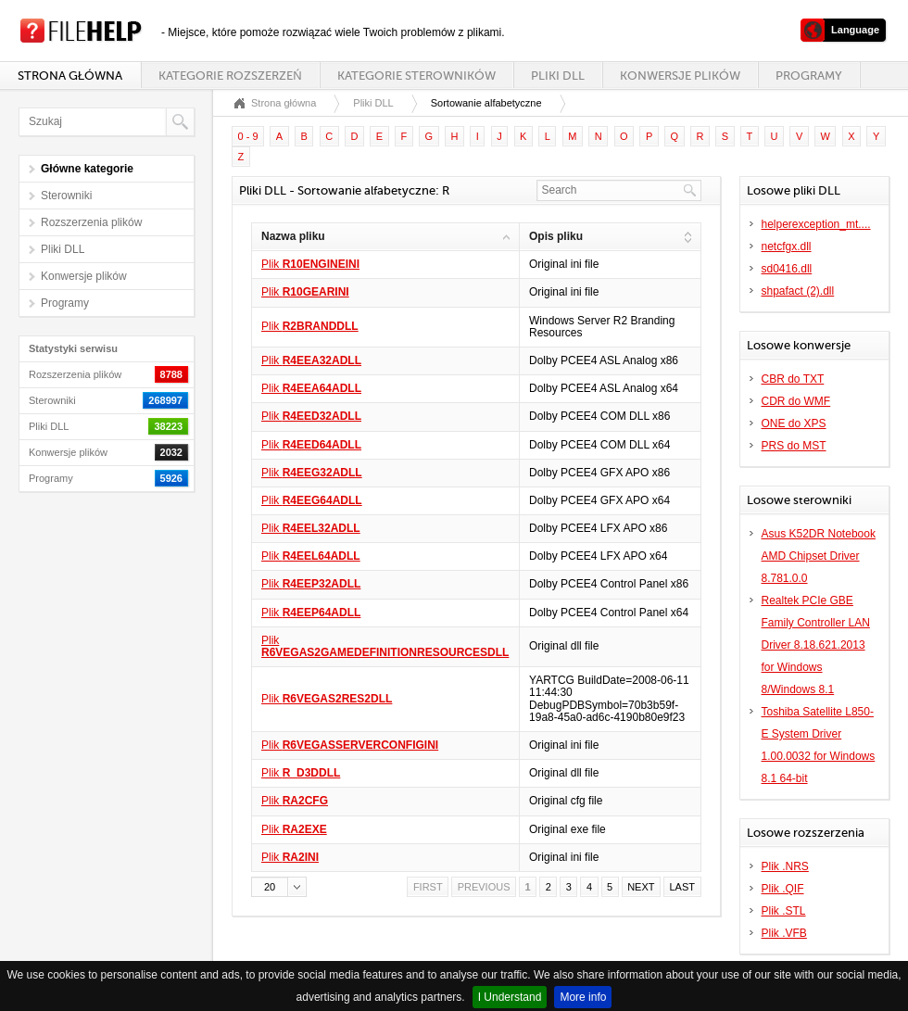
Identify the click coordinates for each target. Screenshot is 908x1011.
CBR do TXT (793, 379)
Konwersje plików (680, 75)
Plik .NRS (785, 866)
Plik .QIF (783, 888)
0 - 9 (248, 136)
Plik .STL (784, 910)
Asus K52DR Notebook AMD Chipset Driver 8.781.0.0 (819, 556)
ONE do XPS (794, 423)
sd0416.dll (787, 268)
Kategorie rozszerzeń (229, 75)
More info (583, 997)
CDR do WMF (796, 401)
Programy (809, 75)
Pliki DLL (558, 75)
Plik (310, 264)
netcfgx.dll (787, 246)
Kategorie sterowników (416, 75)
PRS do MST (794, 445)
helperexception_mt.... (816, 224)
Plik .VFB (784, 933)
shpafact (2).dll (798, 290)
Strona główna (70, 75)
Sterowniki (66, 195)
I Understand (510, 997)
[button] (279, 887)
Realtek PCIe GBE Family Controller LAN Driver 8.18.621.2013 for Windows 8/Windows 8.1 (816, 645)
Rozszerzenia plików (91, 222)
